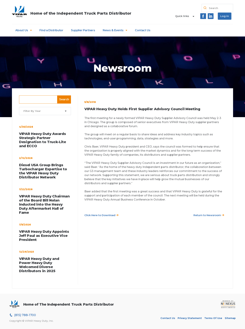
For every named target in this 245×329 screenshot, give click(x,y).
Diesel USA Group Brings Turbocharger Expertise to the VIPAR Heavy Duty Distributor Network (43, 171)
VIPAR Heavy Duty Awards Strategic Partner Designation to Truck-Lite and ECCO (42, 140)
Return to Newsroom (208, 215)
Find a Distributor (51, 30)
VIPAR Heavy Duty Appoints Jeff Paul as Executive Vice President (44, 236)
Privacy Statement (190, 318)
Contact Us (142, 30)
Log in (224, 16)
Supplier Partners (83, 30)
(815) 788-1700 (22, 315)
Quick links (182, 16)
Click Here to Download (101, 215)
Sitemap (230, 318)
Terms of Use (213, 318)
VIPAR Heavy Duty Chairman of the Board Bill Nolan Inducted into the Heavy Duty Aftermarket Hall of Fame (44, 204)
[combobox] (42, 111)
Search (64, 99)
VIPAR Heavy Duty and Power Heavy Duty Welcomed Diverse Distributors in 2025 (39, 265)
